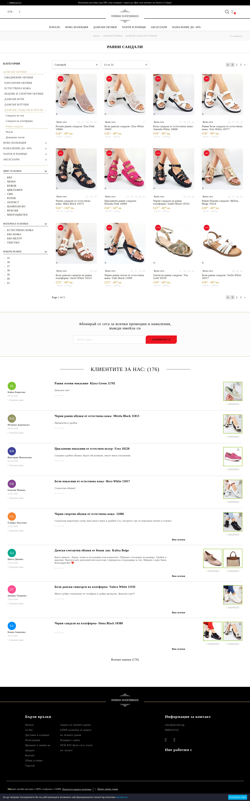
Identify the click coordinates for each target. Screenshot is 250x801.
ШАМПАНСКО (16, 206)
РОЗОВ (11, 198)
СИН (10, 194)
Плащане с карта (70, 740)
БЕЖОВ (11, 185)
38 (8, 270)
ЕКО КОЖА (14, 234)
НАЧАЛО (54, 27)
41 (8, 282)
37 (8, 266)
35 (8, 258)
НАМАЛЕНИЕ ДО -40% (186, 27)
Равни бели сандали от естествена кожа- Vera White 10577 (222, 128)
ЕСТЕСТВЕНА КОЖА (20, 230)
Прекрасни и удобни (66, 423)
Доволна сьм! (62, 390)
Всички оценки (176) (125, 659)
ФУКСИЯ (12, 210)
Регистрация (32, 740)
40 (8, 278)
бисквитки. (122, 797)
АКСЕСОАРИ (159, 27)
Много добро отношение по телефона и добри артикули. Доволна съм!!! (95, 593)
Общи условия (33, 760)
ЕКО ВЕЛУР (14, 238)
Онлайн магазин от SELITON (209, 789)
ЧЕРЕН (11, 181)
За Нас (29, 730)
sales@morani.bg (174, 724)
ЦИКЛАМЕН (15, 190)
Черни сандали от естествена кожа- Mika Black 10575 (73, 202)
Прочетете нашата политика (76, 789)
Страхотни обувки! (65, 488)
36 (8, 262)
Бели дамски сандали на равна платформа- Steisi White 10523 (74, 276)
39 (8, 274)
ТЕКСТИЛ (13, 242)
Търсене (30, 765)
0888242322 (15, 3)
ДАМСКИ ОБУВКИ (105, 27)
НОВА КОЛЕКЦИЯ (76, 27)
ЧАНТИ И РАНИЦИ (134, 27)
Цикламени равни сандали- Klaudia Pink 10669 (120, 202)
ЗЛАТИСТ (13, 202)
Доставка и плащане (37, 735)
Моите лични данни (107, 789)
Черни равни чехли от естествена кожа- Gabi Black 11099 (124, 276)
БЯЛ (9, 177)
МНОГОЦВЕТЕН (17, 214)
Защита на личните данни (75, 724)
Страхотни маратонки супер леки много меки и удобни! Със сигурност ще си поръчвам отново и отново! (113, 521)
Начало (29, 724)
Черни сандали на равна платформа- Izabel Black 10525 (171, 202)
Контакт (30, 755)
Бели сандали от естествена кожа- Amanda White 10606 (173, 128)
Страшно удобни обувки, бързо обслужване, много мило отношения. (93, 455)
